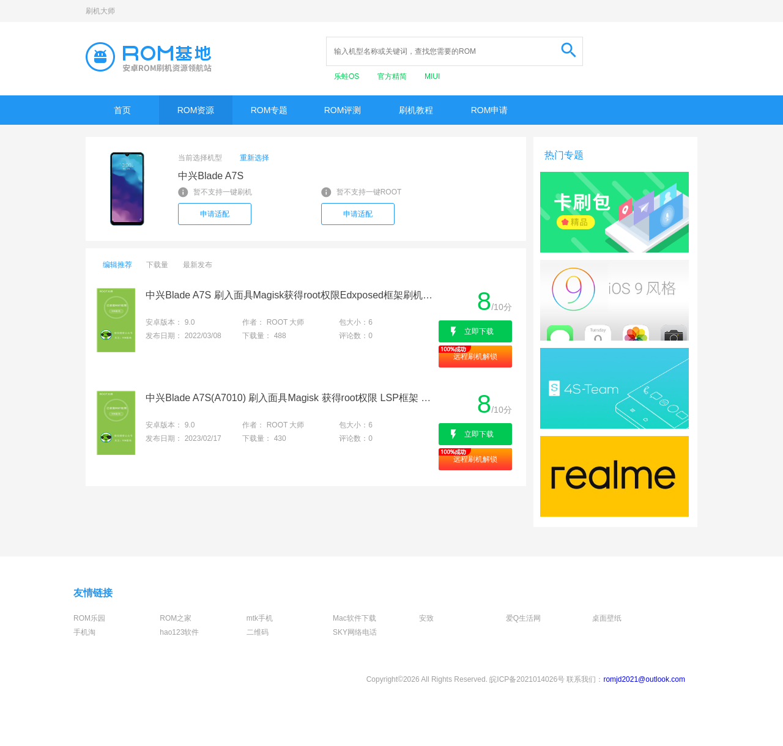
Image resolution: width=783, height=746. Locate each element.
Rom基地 (149, 57)
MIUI (432, 76)
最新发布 (197, 264)
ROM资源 (196, 110)
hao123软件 (179, 632)
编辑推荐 (117, 264)
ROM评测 (343, 110)
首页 (122, 110)
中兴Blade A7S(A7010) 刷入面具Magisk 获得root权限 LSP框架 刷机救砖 (291, 398)
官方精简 (393, 76)
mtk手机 (260, 618)
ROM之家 (175, 618)
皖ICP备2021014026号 (527, 679)
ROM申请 (489, 110)
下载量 (157, 264)
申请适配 (214, 214)
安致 (426, 618)
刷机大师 (100, 11)
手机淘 (84, 632)
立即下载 (479, 331)
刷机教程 (416, 110)
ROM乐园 (89, 618)
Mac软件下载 (354, 618)
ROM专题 (269, 110)
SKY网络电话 (355, 632)
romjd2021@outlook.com (644, 679)
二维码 (258, 632)
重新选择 (254, 157)
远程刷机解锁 (475, 356)
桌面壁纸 (607, 618)
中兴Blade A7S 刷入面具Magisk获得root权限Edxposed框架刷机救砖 (291, 295)
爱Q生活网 (523, 618)
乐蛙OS (348, 76)
